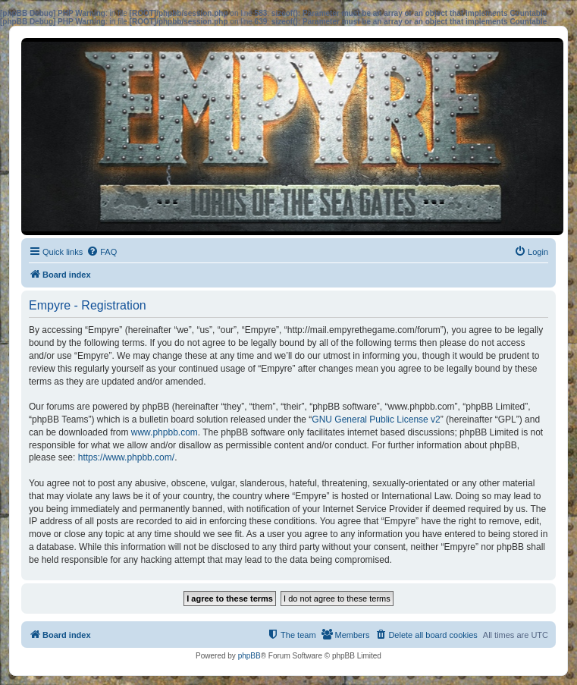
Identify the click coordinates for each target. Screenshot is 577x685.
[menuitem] (101, 252)
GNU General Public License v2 (376, 419)
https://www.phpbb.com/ (126, 457)
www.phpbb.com (164, 432)
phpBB (249, 656)
